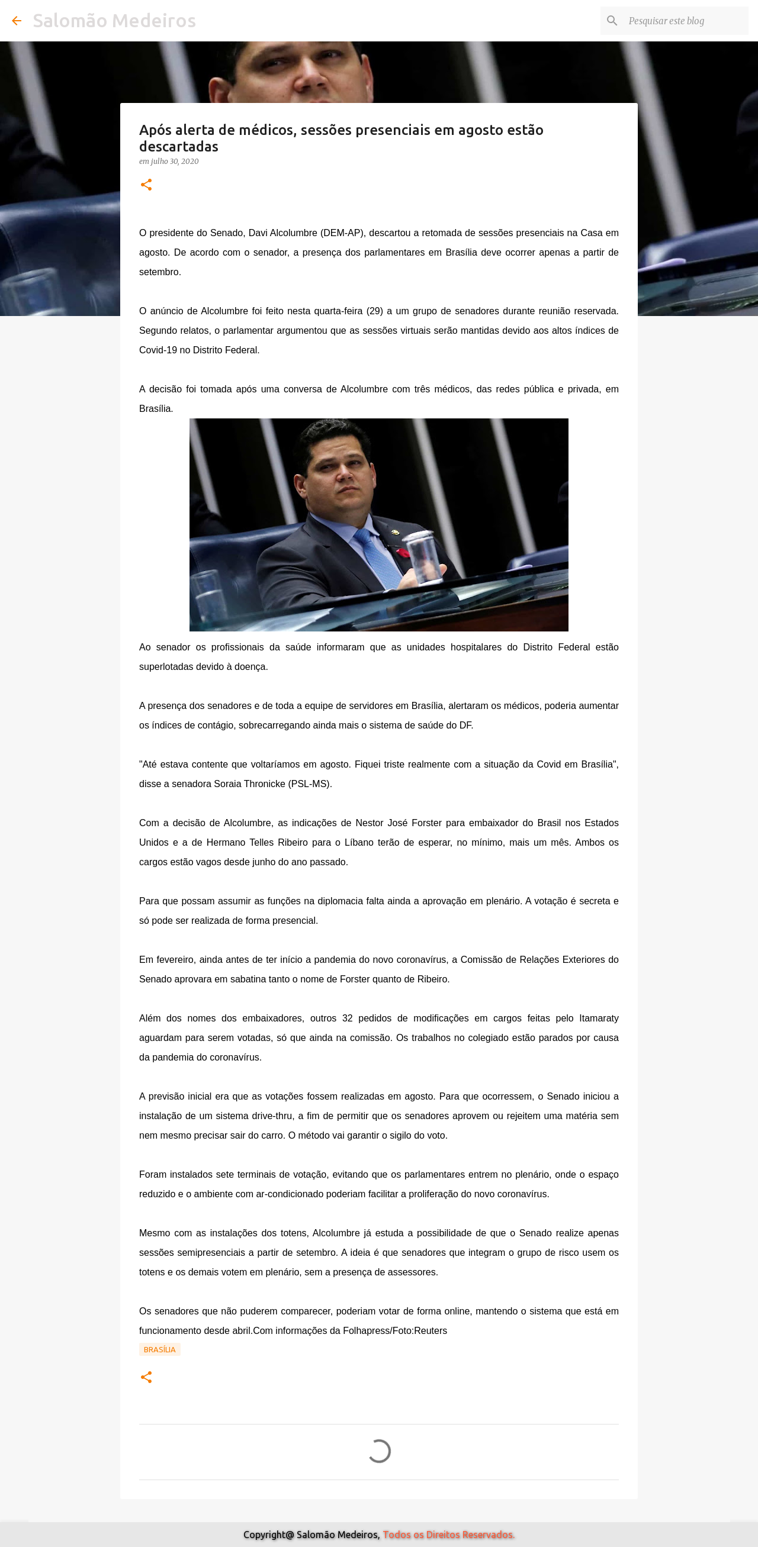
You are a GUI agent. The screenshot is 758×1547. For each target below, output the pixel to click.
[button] (146, 186)
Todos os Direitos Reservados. (449, 1534)
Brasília (160, 1349)
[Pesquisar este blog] (686, 21)
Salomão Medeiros (114, 20)
